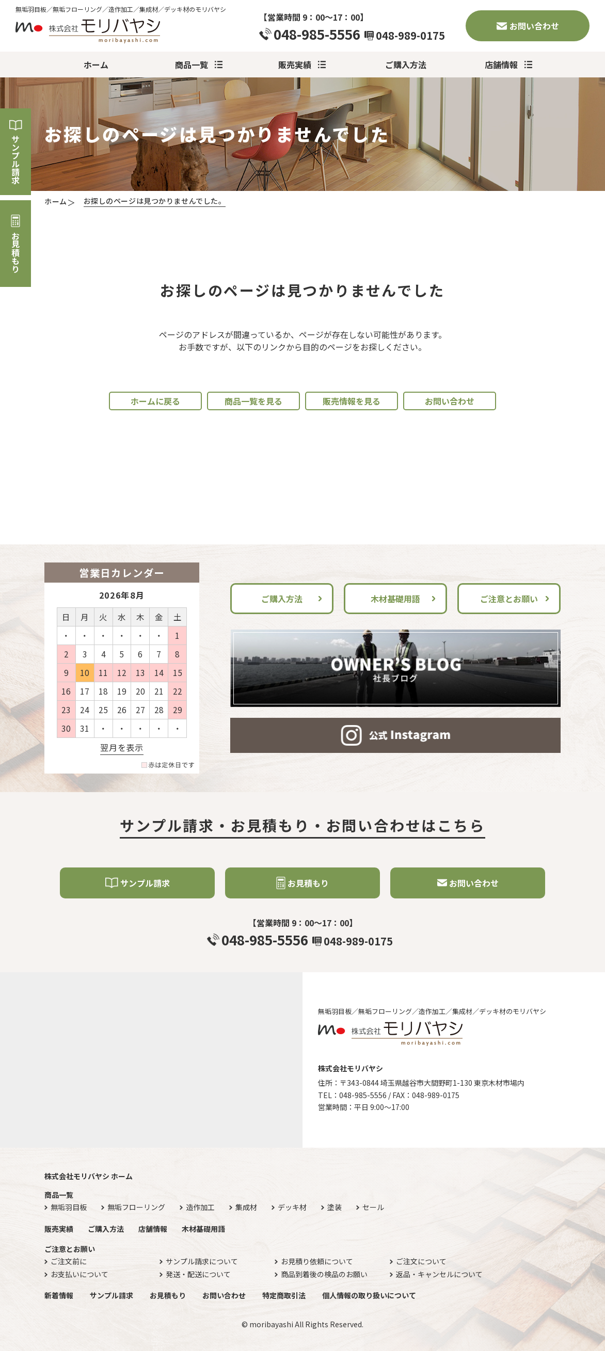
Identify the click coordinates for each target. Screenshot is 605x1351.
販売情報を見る (351, 401)
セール (373, 1207)
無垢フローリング (136, 1207)
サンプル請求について (202, 1261)
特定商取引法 (284, 1295)
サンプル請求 (15, 159)
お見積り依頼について (317, 1261)
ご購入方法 (405, 64)
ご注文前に (69, 1261)
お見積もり (15, 252)
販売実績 (294, 64)
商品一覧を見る (253, 401)
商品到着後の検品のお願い (324, 1274)
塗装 (334, 1207)
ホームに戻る (155, 401)
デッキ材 (292, 1207)
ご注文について (421, 1261)
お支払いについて (79, 1274)
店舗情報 (501, 64)
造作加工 (200, 1207)
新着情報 (58, 1295)
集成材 (246, 1207)
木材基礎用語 (395, 598)
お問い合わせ (534, 26)
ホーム (96, 64)
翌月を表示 (121, 747)
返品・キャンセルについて (439, 1274)
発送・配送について (198, 1274)
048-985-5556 (317, 34)
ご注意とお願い (509, 598)
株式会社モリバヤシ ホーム (88, 1176)
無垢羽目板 (69, 1207)
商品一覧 (191, 64)
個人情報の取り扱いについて (369, 1295)
